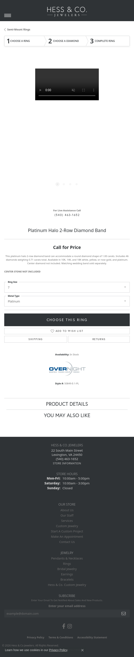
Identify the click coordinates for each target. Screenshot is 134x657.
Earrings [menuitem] (67, 574)
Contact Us (67, 542)
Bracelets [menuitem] (67, 579)
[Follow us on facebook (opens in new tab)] (63, 626)
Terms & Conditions (61, 637)
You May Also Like (67, 415)
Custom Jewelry (67, 526)
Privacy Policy (35, 637)
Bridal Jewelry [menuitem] (67, 569)
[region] (67, 131)
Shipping (35, 339)
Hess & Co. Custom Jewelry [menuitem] (67, 585)
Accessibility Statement (92, 637)
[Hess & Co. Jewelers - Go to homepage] (67, 11)
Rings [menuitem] (67, 564)
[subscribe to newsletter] (124, 613)
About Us (67, 510)
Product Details (67, 403)
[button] (57, 184)
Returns (99, 339)
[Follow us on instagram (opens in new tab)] (69, 626)
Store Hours (67, 474)
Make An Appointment (67, 537)
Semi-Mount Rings (18, 29)
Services (67, 521)
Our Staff (67, 515)
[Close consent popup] (82, 650)
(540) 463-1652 (67, 215)
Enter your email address (67, 606)
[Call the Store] (67, 459)
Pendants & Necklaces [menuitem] (67, 558)
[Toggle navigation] (7, 15)
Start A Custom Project (67, 531)
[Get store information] (67, 463)
